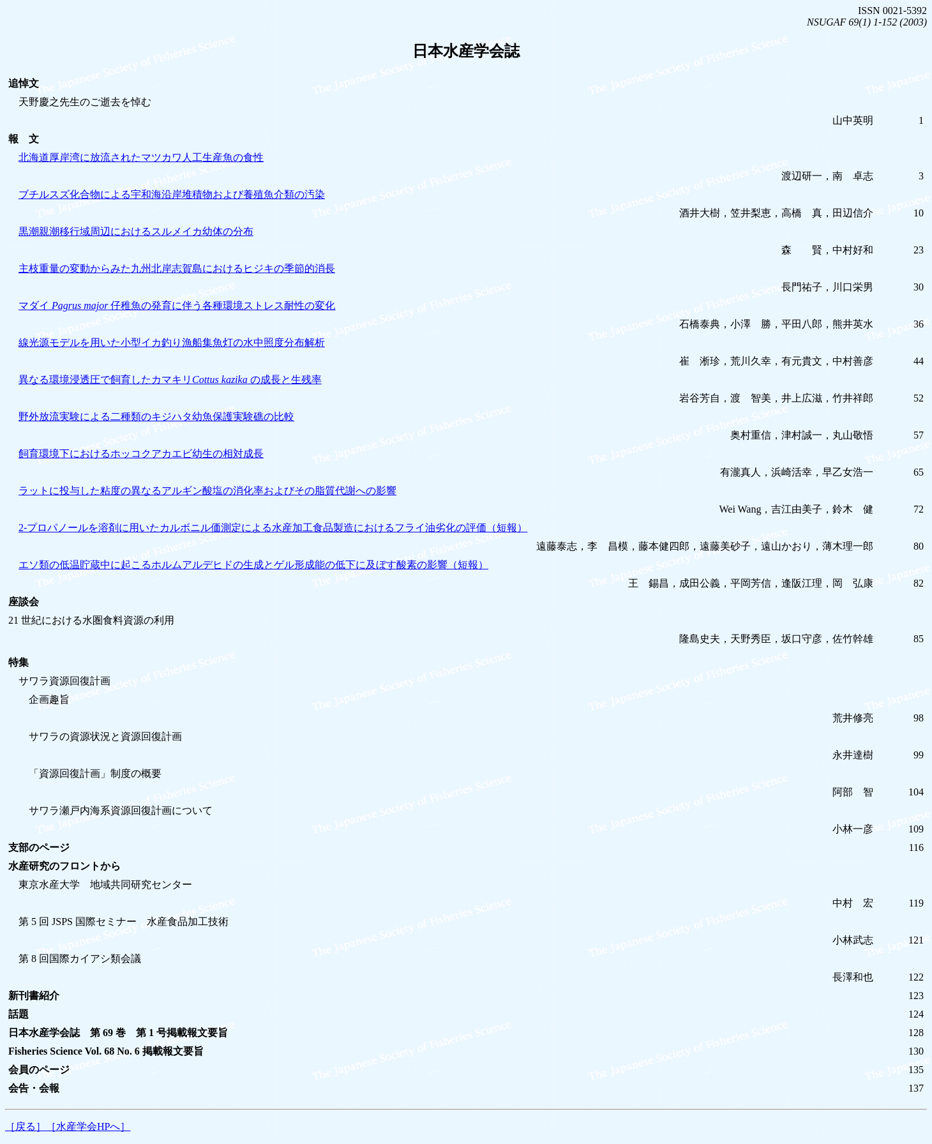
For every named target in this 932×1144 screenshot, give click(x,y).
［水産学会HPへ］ (88, 1126)
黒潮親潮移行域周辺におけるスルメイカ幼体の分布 (136, 231)
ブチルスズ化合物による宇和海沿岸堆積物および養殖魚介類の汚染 (172, 194)
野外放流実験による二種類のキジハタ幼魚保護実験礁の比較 (156, 416)
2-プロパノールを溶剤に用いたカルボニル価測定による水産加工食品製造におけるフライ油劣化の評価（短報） (273, 527)
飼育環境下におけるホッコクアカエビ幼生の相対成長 (141, 453)
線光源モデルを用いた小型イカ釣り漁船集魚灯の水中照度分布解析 (172, 342)
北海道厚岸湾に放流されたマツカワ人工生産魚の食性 (141, 157)
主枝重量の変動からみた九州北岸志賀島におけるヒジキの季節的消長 (177, 268)
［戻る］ (25, 1126)
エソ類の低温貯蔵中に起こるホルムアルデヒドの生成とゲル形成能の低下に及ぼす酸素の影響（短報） (253, 564)
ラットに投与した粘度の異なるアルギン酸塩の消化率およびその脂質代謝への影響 (207, 490)
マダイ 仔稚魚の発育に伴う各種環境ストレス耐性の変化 (177, 305)
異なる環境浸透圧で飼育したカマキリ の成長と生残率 (170, 379)
